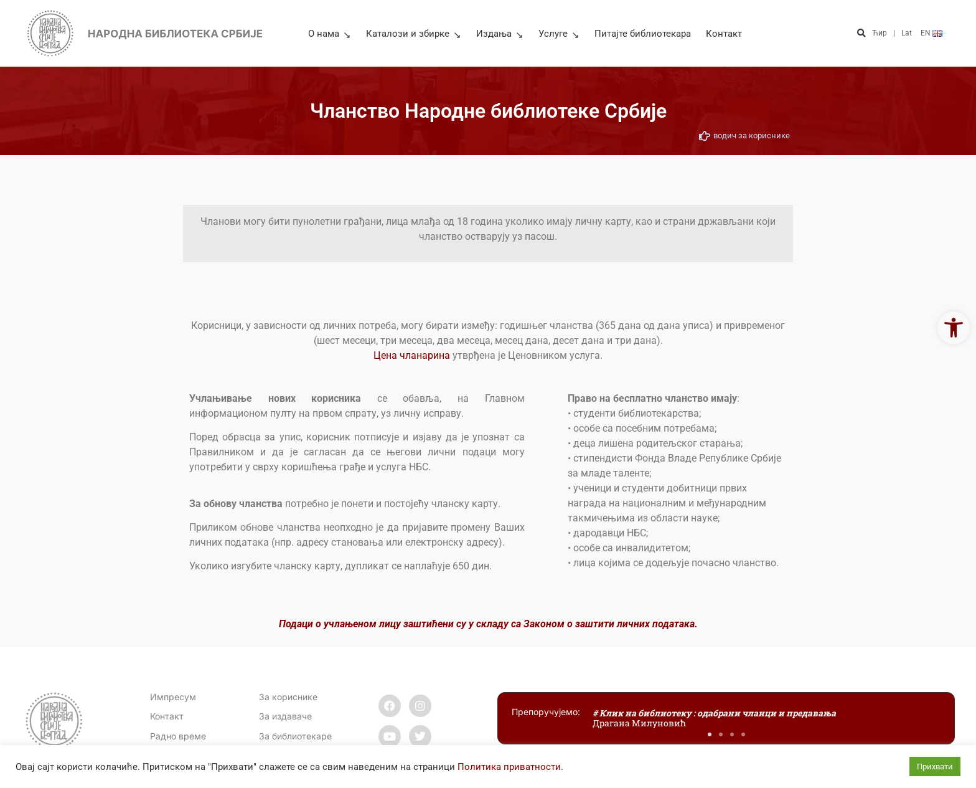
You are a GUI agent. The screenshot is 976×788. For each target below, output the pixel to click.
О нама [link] (329, 33)
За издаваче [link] (285, 716)
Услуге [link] (559, 33)
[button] (861, 33)
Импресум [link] (173, 696)
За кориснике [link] (288, 696)
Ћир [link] (879, 33)
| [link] (894, 33)
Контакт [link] (724, 33)
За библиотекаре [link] (295, 736)
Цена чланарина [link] (411, 355)
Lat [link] (906, 33)
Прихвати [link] (935, 766)
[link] (953, 327)
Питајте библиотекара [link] (642, 33)
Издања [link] (499, 33)
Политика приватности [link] (509, 766)
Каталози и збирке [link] (413, 33)
